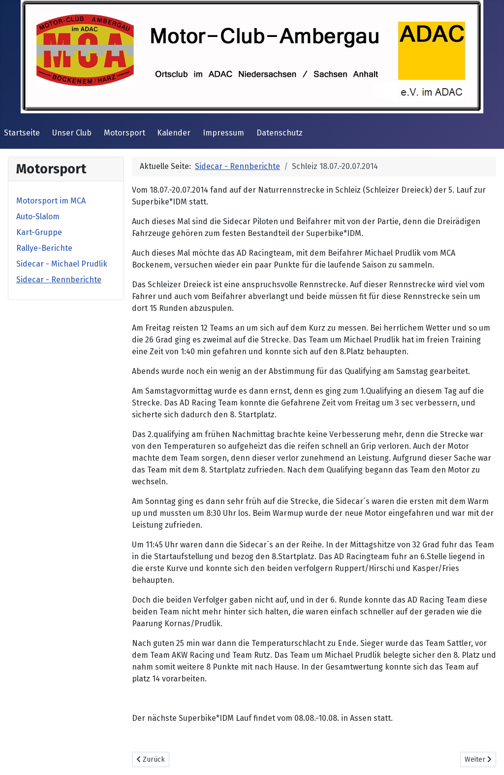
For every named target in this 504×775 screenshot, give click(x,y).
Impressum (223, 132)
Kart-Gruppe (39, 232)
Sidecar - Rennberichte (58, 279)
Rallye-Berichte (44, 248)
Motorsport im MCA (51, 200)
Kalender (173, 132)
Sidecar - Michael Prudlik (61, 264)
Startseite (22, 132)
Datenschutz (279, 132)
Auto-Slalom (38, 216)
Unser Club (72, 132)
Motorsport (124, 132)
